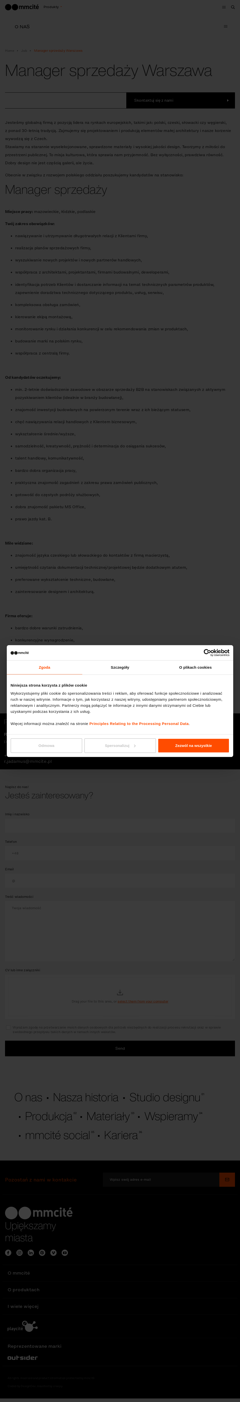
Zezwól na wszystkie (193, 745)
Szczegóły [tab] (120, 667)
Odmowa (46, 745)
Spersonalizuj (120, 745)
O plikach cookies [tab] (195, 667)
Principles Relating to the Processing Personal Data (139, 723)
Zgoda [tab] (44, 667)
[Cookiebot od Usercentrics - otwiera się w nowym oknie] (207, 653)
